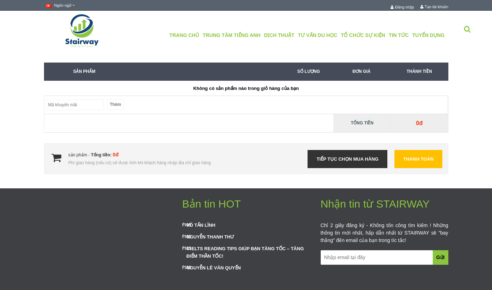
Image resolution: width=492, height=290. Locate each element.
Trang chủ (184, 35)
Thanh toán (418, 159)
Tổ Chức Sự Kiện (363, 35)
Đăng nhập (402, 7)
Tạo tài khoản (434, 7)
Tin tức (399, 35)
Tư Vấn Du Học (317, 35)
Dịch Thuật (279, 35)
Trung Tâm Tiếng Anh (231, 35)
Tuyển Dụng (428, 35)
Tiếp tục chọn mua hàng (347, 159)
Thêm (115, 104)
